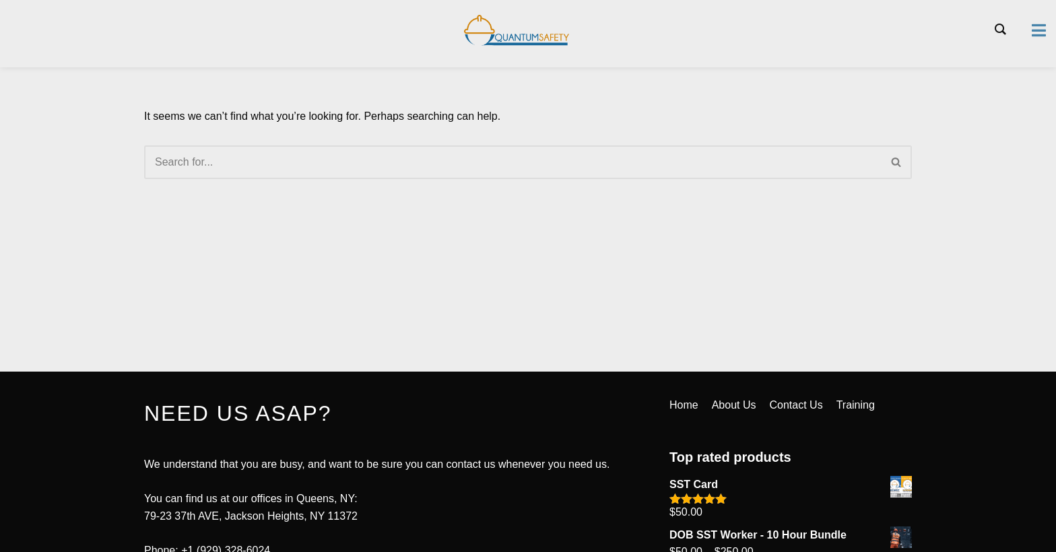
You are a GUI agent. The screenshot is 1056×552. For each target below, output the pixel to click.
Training (855, 405)
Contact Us (796, 405)
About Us (734, 405)
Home (683, 405)
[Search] (513, 162)
